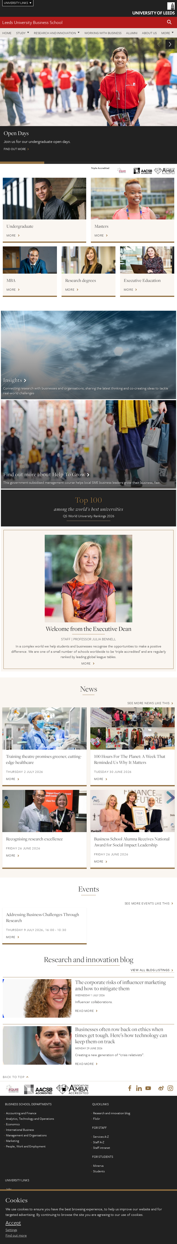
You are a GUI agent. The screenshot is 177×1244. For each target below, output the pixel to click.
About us (149, 32)
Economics (13, 1125)
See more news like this (148, 702)
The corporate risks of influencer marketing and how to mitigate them (120, 985)
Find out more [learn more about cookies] (16, 1235)
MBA (10, 280)
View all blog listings (150, 969)
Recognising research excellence (34, 839)
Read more (84, 1010)
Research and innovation (55, 32)
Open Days (22, 163)
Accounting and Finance (21, 1113)
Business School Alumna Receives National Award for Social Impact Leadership (132, 842)
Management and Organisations (26, 1136)
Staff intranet (101, 1148)
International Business (20, 1130)
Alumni (131, 32)
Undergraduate (19, 226)
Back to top (13, 1076)
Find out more (88, 96)
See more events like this (147, 903)
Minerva (98, 1166)
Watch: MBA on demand (155, 163)
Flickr (96, 1119)
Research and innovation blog (111, 1113)
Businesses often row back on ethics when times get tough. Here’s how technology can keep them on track (121, 1035)
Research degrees (80, 280)
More (165, 32)
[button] (169, 22)
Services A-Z (101, 1137)
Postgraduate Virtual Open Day (66, 163)
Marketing (12, 1141)
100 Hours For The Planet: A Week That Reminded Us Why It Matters (129, 759)
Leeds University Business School (32, 22)
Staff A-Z (98, 1143)
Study (21, 32)
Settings (11, 1229)
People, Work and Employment (26, 1147)
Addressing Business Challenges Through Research (42, 917)
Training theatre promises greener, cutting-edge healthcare (44, 759)
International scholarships (110, 163)
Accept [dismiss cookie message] (13, 1223)
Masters (101, 226)
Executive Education (142, 280)
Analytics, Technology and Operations (30, 1119)
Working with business (102, 32)
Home (7, 32)
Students (99, 1172)
